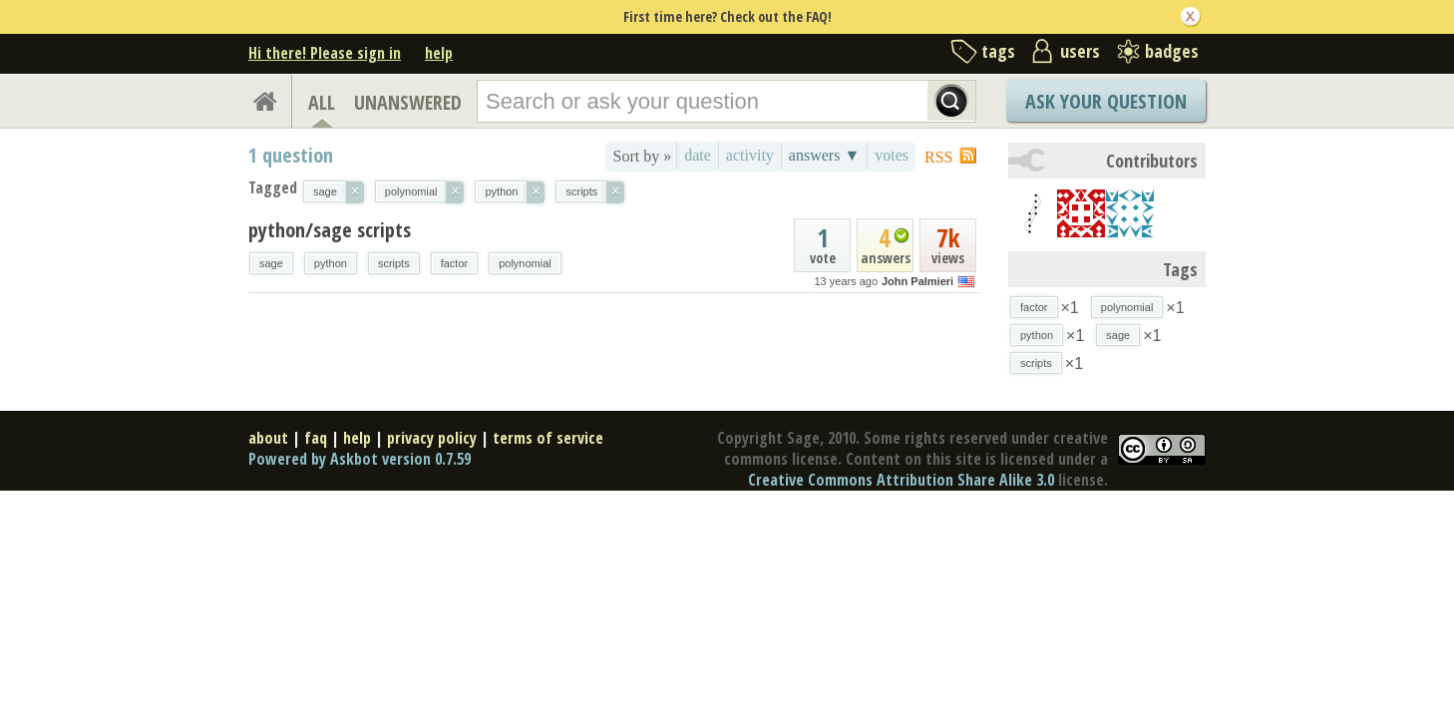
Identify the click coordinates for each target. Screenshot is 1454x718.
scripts (394, 263)
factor (455, 263)
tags (998, 51)
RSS (938, 157)
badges (1172, 51)
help (439, 53)
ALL (321, 102)
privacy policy (432, 438)
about (268, 438)
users (1080, 51)
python (330, 263)
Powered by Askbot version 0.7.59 (359, 459)
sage (271, 263)
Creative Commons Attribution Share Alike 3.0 (901, 480)
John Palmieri (917, 281)
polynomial (525, 263)
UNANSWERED (408, 102)
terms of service (548, 438)
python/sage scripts (329, 229)
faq (315, 438)
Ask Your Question (1106, 101)
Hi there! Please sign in (324, 53)
